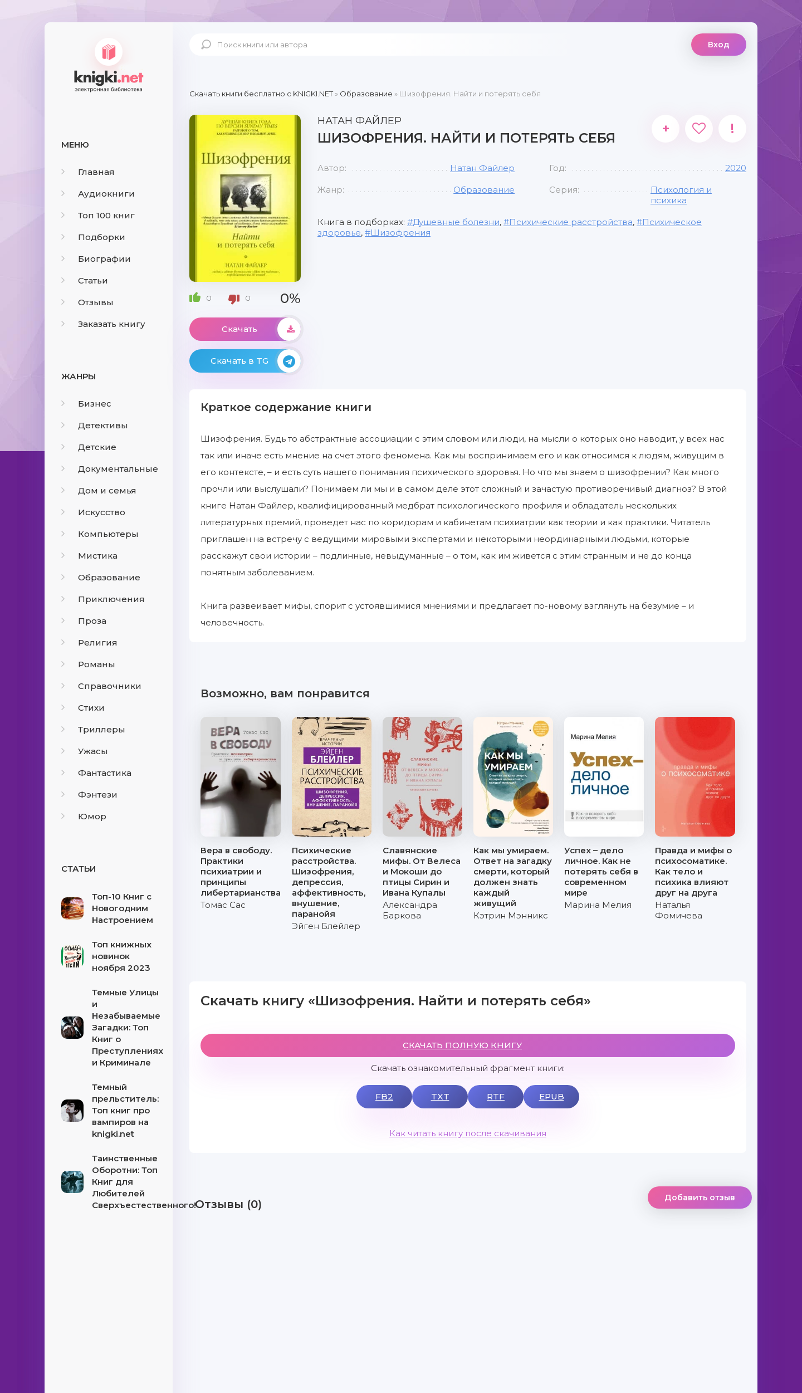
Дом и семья (98, 490)
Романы (88, 664)
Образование (100, 577)
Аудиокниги (98, 193)
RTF (496, 1096)
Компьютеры (100, 534)
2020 (735, 168)
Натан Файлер (482, 168)
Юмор (83, 816)
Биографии (96, 258)
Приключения (103, 599)
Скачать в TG (256, 361)
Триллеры (93, 729)
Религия (89, 642)
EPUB (551, 1096)
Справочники (101, 686)
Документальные (109, 468)
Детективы (94, 425)
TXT (440, 1096)
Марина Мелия (598, 905)
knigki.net (109, 64)
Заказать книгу (103, 324)
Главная (88, 172)
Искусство (93, 512)
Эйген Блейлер (326, 926)
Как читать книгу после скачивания (467, 1133)
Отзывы (87, 302)
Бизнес (86, 403)
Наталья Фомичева (678, 910)
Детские (88, 447)
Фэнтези (89, 794)
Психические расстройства (571, 222)
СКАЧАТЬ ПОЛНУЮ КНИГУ (462, 1045)
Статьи (84, 280)
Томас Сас (223, 905)
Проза (83, 620)
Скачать (261, 329)
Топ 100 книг (98, 215)
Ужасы (84, 751)
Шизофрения (400, 232)
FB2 (384, 1096)
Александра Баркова (410, 910)
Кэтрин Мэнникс (510, 915)
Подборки (93, 237)
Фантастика (96, 773)
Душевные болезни (456, 222)
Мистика (89, 555)
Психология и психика (681, 195)
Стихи (83, 707)
